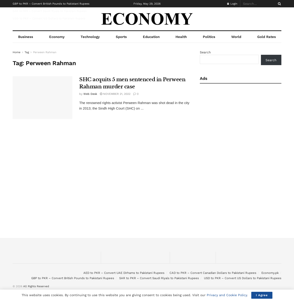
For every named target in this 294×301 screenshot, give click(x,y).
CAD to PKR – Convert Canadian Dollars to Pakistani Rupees (213, 273)
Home (16, 52)
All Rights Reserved (36, 286)
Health (181, 37)
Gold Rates (266, 37)
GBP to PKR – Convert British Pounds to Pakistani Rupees (51, 3)
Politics (209, 37)
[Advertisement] (239, 122)
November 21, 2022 (115, 94)
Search (205, 52)
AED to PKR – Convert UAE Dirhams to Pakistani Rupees (123, 273)
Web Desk (90, 94)
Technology (90, 37)
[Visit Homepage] (147, 19)
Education (151, 37)
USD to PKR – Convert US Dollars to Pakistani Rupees (49, 18)
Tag (27, 52)
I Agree (262, 295)
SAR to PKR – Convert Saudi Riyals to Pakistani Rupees (50, 11)
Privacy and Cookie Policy (227, 295)
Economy (57, 37)
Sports (121, 37)
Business (25, 37)
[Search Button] (279, 3)
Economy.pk (270, 273)
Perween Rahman (44, 52)
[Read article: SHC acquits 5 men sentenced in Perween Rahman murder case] (42, 97)
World (236, 37)
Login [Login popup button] (232, 3)
